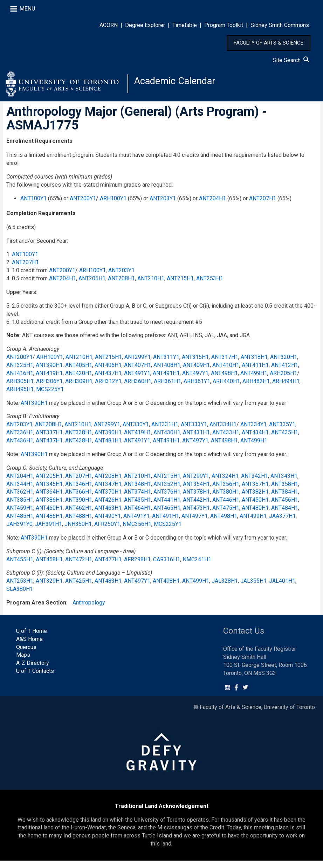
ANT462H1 (78, 509)
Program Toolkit (223, 25)
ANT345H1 (49, 485)
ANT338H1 (78, 433)
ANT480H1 (255, 509)
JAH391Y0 (19, 525)
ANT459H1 (19, 509)
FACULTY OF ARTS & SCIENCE (268, 43)
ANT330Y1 (136, 425)
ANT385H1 (19, 501)
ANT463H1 (108, 509)
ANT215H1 (180, 279)
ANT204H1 (212, 199)
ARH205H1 (283, 374)
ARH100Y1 (113, 199)
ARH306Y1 (49, 382)
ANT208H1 (121, 279)
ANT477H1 (108, 560)
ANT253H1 (209, 279)
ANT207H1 (262, 199)
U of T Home (31, 632)
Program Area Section (36, 604)
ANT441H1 (166, 501)
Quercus (26, 648)
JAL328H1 (225, 582)
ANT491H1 (166, 374)
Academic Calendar (176, 82)
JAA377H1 (282, 517)
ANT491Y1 (137, 374)
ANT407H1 (137, 366)
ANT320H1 (283, 358)
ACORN (108, 25)
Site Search (291, 60)
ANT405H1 (78, 366)
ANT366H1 (78, 493)
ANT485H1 (19, 517)
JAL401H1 (282, 582)
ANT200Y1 (83, 199)
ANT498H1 (224, 374)
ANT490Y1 (108, 517)
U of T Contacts (35, 672)
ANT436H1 (19, 442)
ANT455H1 (19, 560)
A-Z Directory (32, 664)
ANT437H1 (108, 374)
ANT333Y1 (194, 425)
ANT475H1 (225, 509)
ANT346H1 (78, 485)
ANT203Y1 (163, 199)
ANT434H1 (255, 433)
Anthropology (89, 604)
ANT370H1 (108, 493)
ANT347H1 (108, 485)
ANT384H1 (284, 493)
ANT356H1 (225, 485)
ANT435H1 (284, 433)
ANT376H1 (166, 493)
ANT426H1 (108, 501)
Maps (23, 656)
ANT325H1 (19, 366)
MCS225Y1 (50, 390)
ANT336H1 (19, 433)
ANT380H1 (225, 493)
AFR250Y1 (107, 525)
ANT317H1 (224, 358)
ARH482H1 (256, 382)
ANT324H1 (225, 477)
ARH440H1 (226, 382)
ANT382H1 (255, 493)
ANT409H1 (196, 366)
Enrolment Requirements (39, 142)
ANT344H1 (19, 485)
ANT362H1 (19, 493)
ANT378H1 (196, 493)
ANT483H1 (108, 582)
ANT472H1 (78, 560)
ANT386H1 (49, 501)
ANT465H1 (166, 509)
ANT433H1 (225, 433)
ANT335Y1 (282, 425)
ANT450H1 (255, 501)
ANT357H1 (255, 485)
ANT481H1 (108, 442)
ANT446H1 (225, 501)
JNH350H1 (78, 525)
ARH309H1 (78, 382)
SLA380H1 (19, 590)
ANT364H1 (49, 493)
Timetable (184, 25)
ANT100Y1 (33, 199)
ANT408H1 (166, 366)
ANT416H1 (19, 374)
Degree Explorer (145, 25)
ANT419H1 (49, 374)
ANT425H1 (78, 582)
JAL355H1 (253, 582)
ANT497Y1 (195, 374)
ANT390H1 (49, 366)
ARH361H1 (167, 382)
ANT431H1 (196, 433)
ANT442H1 (196, 501)
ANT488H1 (78, 517)
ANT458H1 (49, 560)
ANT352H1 (166, 485)
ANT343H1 (283, 477)
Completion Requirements (41, 214)
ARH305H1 (20, 382)
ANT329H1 (49, 582)
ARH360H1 (137, 382)
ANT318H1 (254, 358)
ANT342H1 (254, 477)
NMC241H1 (197, 560)
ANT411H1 (255, 366)
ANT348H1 (137, 485)
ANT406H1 (108, 366)
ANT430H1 (166, 433)
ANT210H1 (150, 279)
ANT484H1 (284, 509)
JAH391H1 (48, 525)
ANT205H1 (91, 279)
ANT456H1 (284, 501)
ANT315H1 (195, 358)
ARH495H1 (20, 390)
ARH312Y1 (108, 382)
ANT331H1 (164, 425)
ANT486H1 (49, 517)
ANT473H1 (196, 509)
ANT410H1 (225, 366)
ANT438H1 (78, 442)
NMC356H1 (137, 525)
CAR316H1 (166, 560)
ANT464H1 (137, 509)
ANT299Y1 (137, 358)
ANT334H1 (222, 425)
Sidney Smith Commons (279, 25)
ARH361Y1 (197, 382)
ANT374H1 (137, 493)
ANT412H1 (284, 366)
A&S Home (29, 640)
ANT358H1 (284, 485)
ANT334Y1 (253, 425)
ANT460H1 (49, 509)
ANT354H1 (196, 485)
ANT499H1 (253, 374)
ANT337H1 (49, 433)
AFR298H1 (137, 560)
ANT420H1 (78, 374)
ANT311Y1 (166, 358)
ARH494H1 (286, 382)
